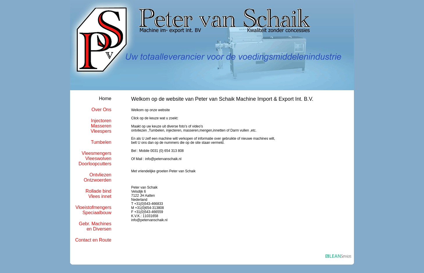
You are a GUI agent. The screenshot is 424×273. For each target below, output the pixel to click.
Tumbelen (101, 142)
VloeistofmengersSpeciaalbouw (93, 210)
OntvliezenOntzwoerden (97, 177)
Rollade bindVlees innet (98, 194)
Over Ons (101, 109)
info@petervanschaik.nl (149, 220)
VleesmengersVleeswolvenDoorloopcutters (95, 158)
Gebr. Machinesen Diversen (95, 226)
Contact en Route (93, 239)
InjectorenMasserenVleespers (101, 126)
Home (105, 98)
